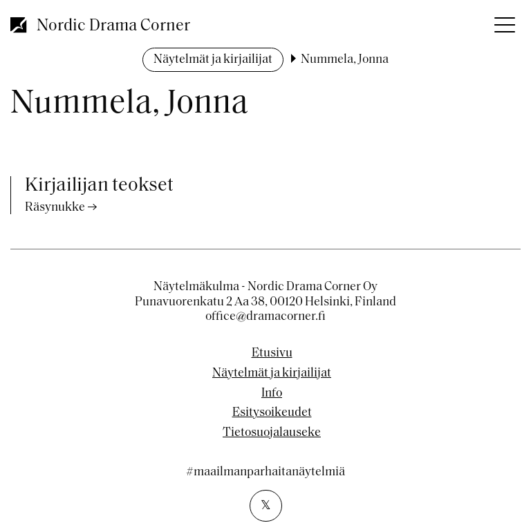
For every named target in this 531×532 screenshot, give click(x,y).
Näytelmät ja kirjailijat (212, 59)
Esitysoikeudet (272, 413)
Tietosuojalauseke (272, 433)
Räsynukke (55, 207)
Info (271, 394)
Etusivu (272, 354)
